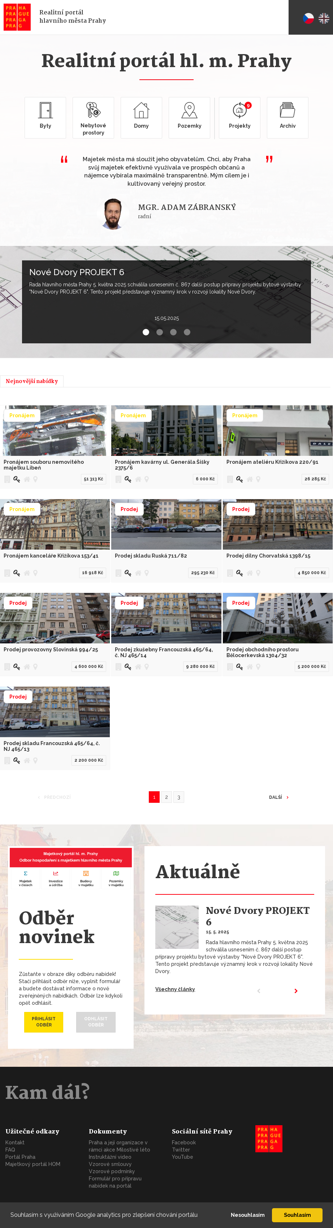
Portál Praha (20, 1157)
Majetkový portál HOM (32, 1164)
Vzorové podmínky (112, 1171)
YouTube (182, 1157)
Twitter (181, 1150)
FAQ (10, 1150)
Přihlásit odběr (44, 1021)
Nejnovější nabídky (32, 381)
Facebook (184, 1142)
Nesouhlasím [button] (248, 1215)
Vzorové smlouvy (110, 1164)
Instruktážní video (110, 1157)
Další (276, 797)
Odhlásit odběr (96, 1021)
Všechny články (175, 989)
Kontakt (15, 1142)
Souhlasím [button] (297, 1215)
